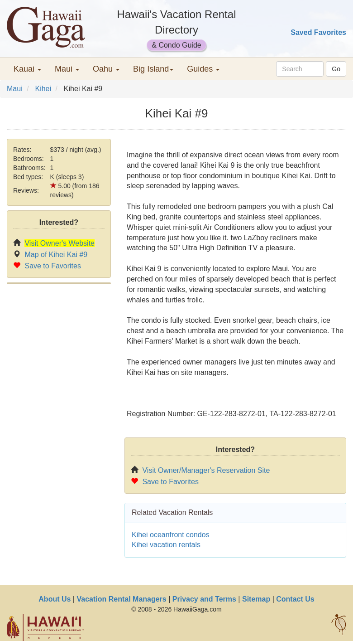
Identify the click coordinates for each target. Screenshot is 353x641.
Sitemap (256, 599)
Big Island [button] (153, 68)
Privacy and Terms (204, 599)
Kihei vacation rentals (166, 545)
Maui (15, 88)
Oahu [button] (106, 68)
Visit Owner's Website (59, 243)
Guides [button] (203, 68)
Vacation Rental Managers (121, 599)
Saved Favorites (318, 32)
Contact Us (295, 599)
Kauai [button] (27, 68)
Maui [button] (67, 68)
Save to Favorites (52, 266)
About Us (54, 599)
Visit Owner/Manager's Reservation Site (206, 470)
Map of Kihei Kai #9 (55, 254)
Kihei (43, 88)
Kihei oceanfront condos (171, 535)
